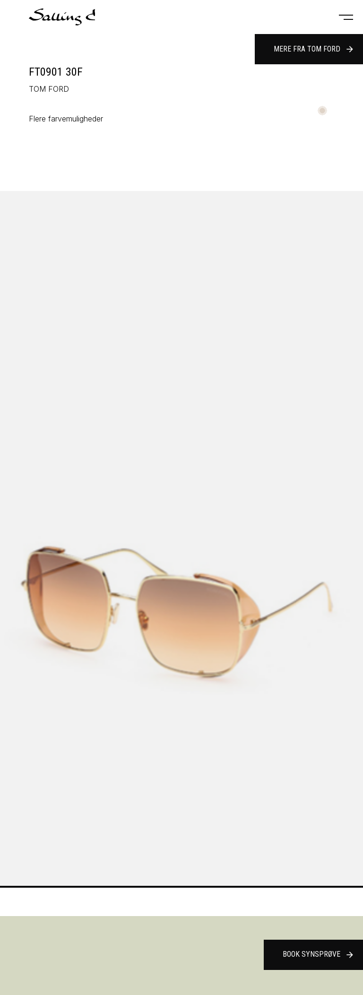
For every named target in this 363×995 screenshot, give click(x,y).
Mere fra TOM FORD (314, 49)
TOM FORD (49, 89)
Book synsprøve (318, 954)
